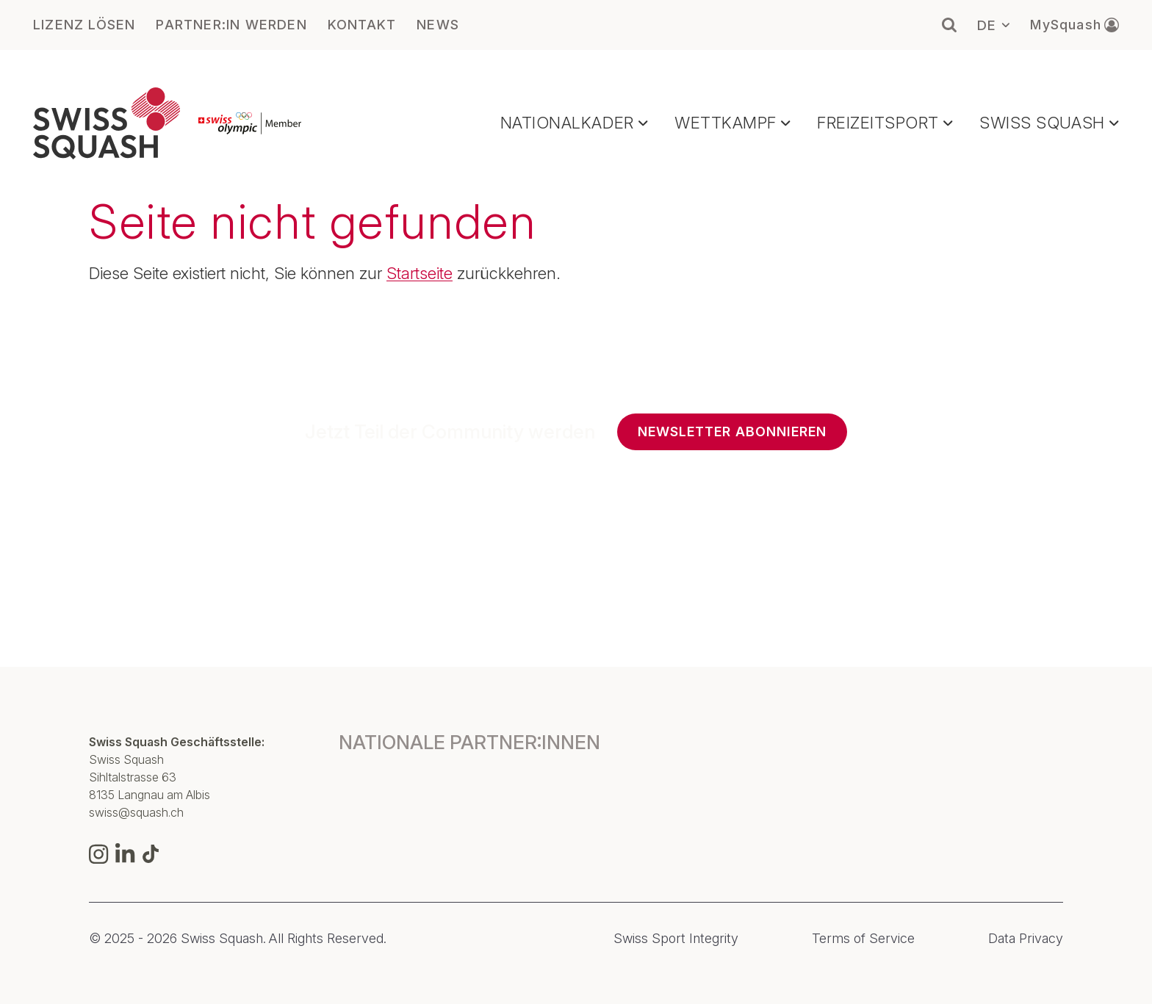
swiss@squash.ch (136, 812)
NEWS (438, 25)
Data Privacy (1025, 938)
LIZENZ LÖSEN (84, 25)
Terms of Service (863, 938)
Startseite (419, 273)
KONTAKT (362, 25)
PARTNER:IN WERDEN (231, 25)
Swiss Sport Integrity (675, 938)
